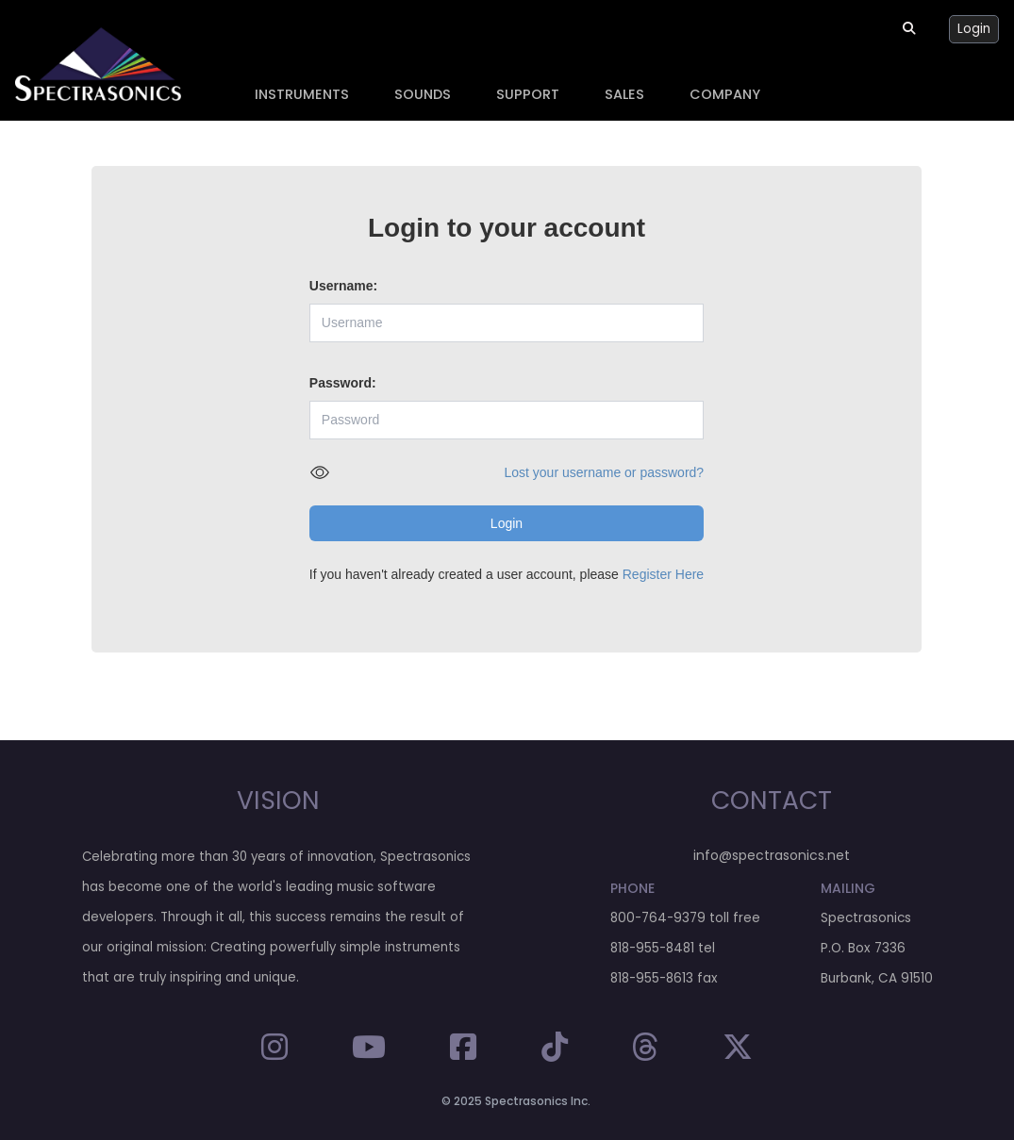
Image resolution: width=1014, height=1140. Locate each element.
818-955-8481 (652, 948)
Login (973, 29)
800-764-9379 (658, 918)
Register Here (663, 574)
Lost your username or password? (604, 472)
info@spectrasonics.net (771, 855)
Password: (342, 382)
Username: (343, 285)
